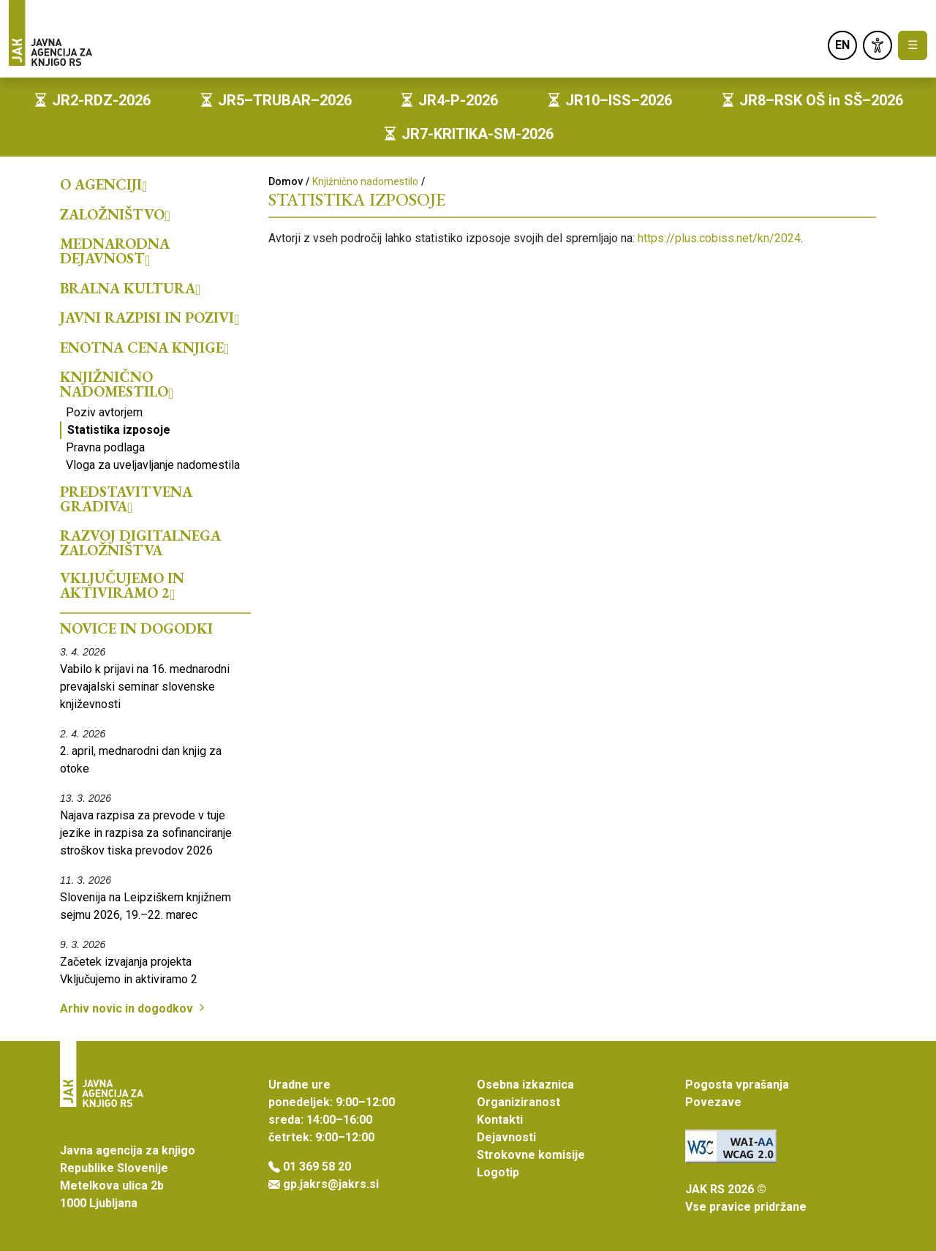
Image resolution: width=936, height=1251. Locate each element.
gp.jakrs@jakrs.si (331, 1184)
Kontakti (500, 1120)
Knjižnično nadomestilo (116, 384)
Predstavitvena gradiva (126, 499)
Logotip (498, 1172)
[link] (877, 45)
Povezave (713, 1102)
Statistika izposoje (118, 430)
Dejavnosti (506, 1137)
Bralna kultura (130, 288)
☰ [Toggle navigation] (912, 45)
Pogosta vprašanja (737, 1085)
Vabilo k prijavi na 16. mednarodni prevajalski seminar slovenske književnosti (145, 686)
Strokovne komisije (531, 1155)
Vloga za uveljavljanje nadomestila (153, 465)
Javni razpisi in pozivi (149, 317)
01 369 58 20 (317, 1166)
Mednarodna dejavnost (115, 251)
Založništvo (115, 214)
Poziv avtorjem (104, 412)
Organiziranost (518, 1102)
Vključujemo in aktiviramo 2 (122, 585)
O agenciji (103, 184)
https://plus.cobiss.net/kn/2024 (719, 238)
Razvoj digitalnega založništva (140, 543)
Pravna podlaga (105, 447)
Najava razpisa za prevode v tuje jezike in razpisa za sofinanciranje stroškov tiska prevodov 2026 (146, 832)
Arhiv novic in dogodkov (134, 1008)
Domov (285, 181)
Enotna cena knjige (144, 347)
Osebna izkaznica (525, 1085)
